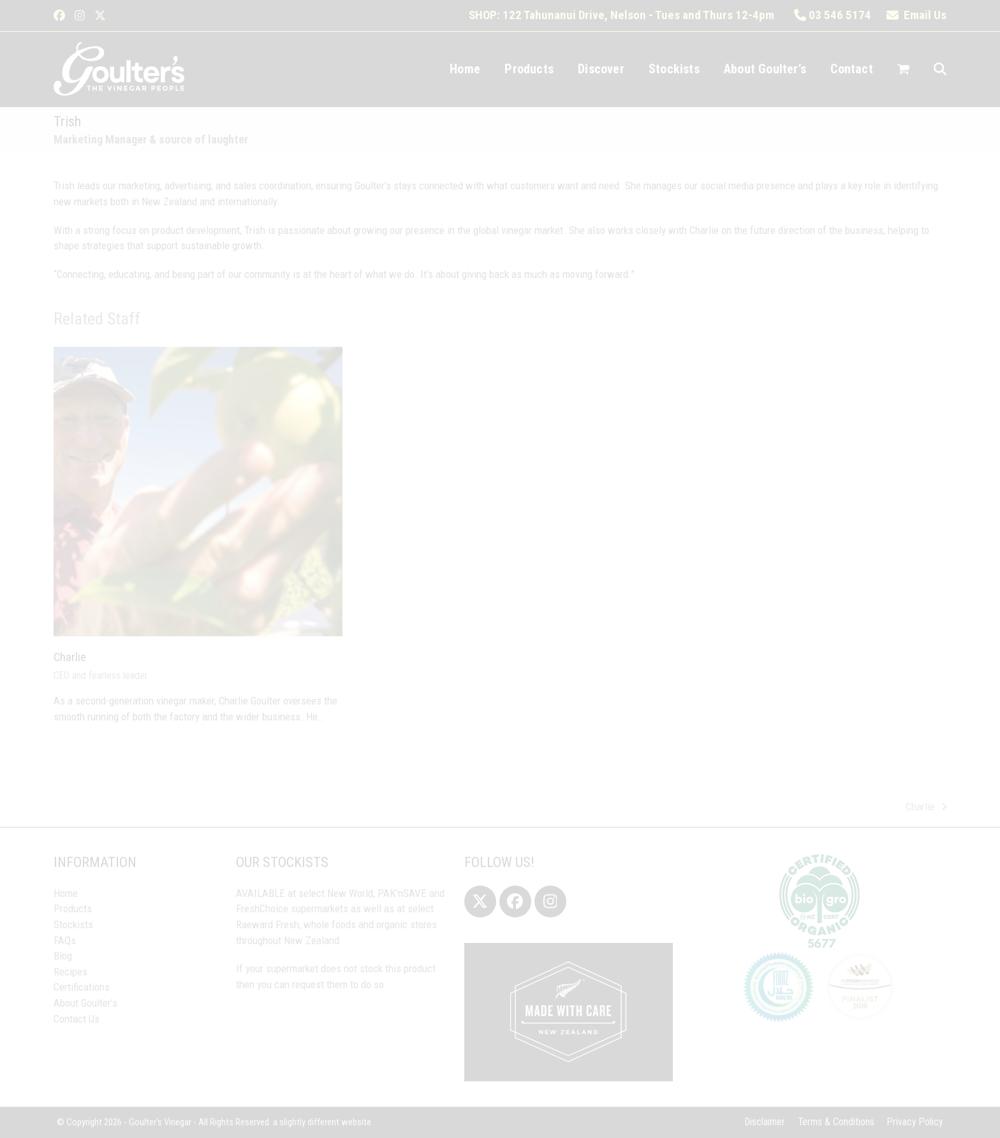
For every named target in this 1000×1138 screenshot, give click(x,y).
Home (66, 893)
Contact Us (76, 1018)
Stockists (73, 924)
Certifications (82, 987)
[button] (903, 69)
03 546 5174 (832, 15)
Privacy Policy (915, 1122)
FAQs (65, 940)
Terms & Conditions (836, 1122)
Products (73, 908)
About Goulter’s (85, 1002)
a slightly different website (322, 1122)
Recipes (70, 971)
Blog (63, 955)
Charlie (70, 657)
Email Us (916, 15)
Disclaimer (765, 1122)
